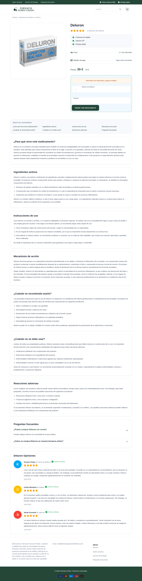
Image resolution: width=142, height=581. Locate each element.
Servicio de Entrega (31, 2)
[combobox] (74, 89)
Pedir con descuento (85, 108)
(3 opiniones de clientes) (95, 31)
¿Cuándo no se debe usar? (51, 130)
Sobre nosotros (17, 2)
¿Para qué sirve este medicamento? (25, 126)
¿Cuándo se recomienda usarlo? (24, 130)
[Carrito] (127, 9)
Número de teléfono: (88, 87)
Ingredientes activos (49, 126)
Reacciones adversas (79, 130)
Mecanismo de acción (109, 126)
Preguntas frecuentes (48, 2)
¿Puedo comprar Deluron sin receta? (30, 429)
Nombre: (76, 98)
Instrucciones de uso (79, 126)
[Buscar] (121, 9)
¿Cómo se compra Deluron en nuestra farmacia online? (38, 441)
